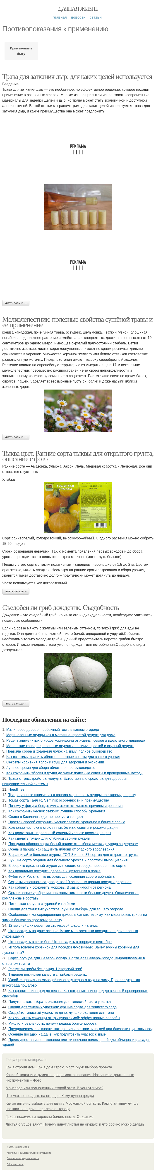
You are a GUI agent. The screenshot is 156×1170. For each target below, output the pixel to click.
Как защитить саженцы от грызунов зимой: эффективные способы (64, 1018)
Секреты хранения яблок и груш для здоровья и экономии (55, 762)
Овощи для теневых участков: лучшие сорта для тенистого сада (62, 1007)
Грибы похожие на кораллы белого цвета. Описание (49, 1117)
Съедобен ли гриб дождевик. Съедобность (60, 607)
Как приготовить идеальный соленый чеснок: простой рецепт (59, 833)
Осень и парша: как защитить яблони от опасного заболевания (61, 849)
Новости (78, 17)
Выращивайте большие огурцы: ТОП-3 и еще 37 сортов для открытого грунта (73, 855)
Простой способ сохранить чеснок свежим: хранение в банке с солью (66, 822)
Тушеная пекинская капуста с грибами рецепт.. (47, 974)
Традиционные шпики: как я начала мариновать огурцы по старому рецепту (72, 795)
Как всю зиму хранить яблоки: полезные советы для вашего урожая (63, 757)
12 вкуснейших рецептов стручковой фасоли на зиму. (53, 925)
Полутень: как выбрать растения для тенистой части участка (59, 1002)
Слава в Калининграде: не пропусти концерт (45, 817)
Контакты (12, 1153)
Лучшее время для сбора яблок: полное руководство (50, 768)
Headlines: (17, 789)
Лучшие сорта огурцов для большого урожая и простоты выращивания (68, 860)
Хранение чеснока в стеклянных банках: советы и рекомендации (63, 827)
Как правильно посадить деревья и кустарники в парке (54, 871)
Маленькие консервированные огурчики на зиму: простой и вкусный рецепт (70, 746)
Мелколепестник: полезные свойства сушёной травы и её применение (77, 322)
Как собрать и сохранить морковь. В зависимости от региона (59, 887)
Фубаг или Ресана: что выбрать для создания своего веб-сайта (61, 876)
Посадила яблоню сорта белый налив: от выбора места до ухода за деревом (73, 844)
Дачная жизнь (78, 8)
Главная (60, 17)
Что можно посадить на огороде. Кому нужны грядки (50, 1096)
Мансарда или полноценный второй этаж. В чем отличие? (54, 1088)
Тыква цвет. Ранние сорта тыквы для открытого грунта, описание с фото (78, 456)
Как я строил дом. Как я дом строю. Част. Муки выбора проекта (59, 1067)
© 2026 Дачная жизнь (18, 1147)
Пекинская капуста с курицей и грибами (41, 904)
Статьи (96, 17)
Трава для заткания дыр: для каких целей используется (77, 76)
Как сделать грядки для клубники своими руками (49, 838)
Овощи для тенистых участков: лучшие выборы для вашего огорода (65, 909)
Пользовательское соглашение (35, 1153)
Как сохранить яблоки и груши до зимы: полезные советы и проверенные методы (74, 773)
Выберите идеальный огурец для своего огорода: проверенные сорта (67, 866)
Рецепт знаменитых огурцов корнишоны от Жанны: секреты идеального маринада (75, 740)
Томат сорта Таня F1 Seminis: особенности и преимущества (58, 800)
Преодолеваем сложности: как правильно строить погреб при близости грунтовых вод (80, 1029)
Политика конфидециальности (23, 1158)
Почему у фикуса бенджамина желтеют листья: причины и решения (65, 806)
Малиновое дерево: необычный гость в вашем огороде (52, 729)
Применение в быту (21, 51)
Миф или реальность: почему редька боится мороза (52, 1023)
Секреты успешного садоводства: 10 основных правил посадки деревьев (70, 882)
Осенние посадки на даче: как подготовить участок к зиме (57, 1034)
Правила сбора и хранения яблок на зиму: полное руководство (59, 751)
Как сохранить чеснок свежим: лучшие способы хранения (56, 811)
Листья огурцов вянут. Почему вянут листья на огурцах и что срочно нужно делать (75, 1124)
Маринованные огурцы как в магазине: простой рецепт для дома (60, 735)
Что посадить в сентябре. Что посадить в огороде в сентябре (60, 942)
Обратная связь (15, 1164)
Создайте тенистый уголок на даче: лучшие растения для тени (61, 1012)
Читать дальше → (16, 303)
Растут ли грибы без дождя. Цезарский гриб (45, 969)
